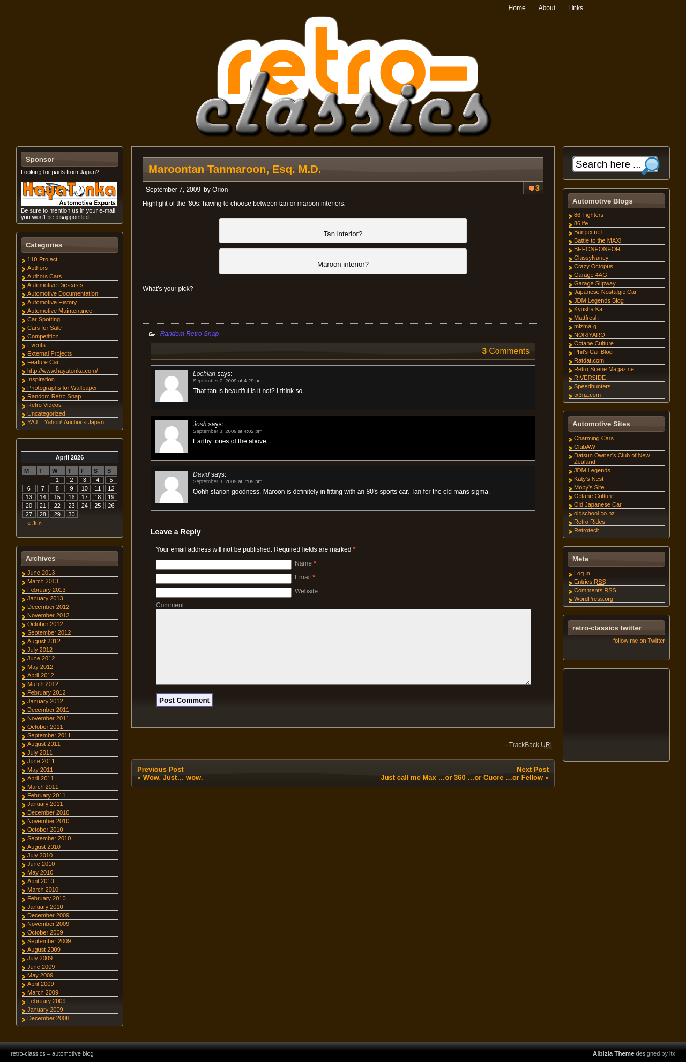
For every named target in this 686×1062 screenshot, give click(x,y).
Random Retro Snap (189, 333)
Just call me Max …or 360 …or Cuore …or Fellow (462, 790)
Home (517, 8)
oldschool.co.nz (594, 513)
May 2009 (40, 975)
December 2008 (48, 1018)
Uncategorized (46, 413)
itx (672, 1053)
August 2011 (44, 744)
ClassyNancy (591, 257)
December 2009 (48, 915)
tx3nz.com (587, 394)
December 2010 (48, 812)
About (547, 8)
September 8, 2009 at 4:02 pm (228, 431)
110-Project (42, 259)
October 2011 (45, 727)
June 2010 (41, 864)
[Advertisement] (616, 716)
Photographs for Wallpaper (62, 388)
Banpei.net (588, 232)
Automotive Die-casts (55, 285)
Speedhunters (592, 386)
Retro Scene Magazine (604, 369)
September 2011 (49, 735)
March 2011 (42, 787)
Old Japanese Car (598, 504)
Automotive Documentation (62, 293)
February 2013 (46, 589)
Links (575, 8)
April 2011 (40, 778)
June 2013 (41, 572)
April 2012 (40, 675)
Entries (590, 581)
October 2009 (45, 932)
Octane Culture (594, 343)
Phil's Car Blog (593, 352)
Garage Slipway (595, 283)
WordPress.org (593, 599)
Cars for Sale (44, 328)
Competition (43, 336)
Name (305, 563)
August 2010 (44, 846)
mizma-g (585, 326)
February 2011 (46, 795)
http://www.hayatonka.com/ (62, 370)
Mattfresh (586, 317)
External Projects (49, 353)
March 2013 (42, 581)
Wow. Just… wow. (173, 790)
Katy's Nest (588, 479)
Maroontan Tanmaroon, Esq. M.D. (235, 169)
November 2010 (48, 821)
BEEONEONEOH (597, 249)
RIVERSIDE (590, 377)
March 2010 (42, 889)
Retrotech (587, 530)
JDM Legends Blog (599, 300)
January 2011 (45, 804)
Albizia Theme (614, 1053)
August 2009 (44, 949)
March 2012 (42, 684)
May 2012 (40, 667)
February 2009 (46, 1001)
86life (581, 223)
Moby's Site (589, 487)
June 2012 (41, 658)
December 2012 (48, 607)
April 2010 (40, 881)
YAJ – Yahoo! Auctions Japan (65, 422)
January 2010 (45, 906)
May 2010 (40, 872)
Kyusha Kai (589, 309)
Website (306, 591)
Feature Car (43, 362)
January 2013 (45, 598)
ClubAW (584, 446)
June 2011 (41, 761)
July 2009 (40, 958)
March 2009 (42, 992)
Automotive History (52, 302)
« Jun (34, 523)
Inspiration (41, 379)
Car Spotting (43, 319)
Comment (170, 605)
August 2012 (44, 641)
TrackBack (530, 758)
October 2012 (45, 624)
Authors (37, 268)
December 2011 (48, 709)
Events (36, 345)
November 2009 (48, 924)
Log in (582, 573)
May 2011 (40, 769)
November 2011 (48, 718)
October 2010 (45, 829)
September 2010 (49, 838)
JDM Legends (592, 470)
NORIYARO (589, 335)
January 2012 (45, 701)
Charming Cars (594, 438)
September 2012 (49, 632)
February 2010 (46, 898)
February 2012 (46, 692)
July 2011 (40, 752)
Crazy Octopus (593, 266)
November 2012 (48, 615)
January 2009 (45, 1009)
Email (305, 577)
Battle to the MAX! (598, 240)
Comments (595, 590)
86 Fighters (588, 215)
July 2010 (40, 855)
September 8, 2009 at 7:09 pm (228, 481)
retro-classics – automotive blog (52, 1053)
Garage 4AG (590, 275)
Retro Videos (44, 405)
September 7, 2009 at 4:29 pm (228, 380)
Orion (220, 189)
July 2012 (40, 649)
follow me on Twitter (639, 640)
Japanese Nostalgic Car (605, 292)
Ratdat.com (589, 360)
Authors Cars (44, 276)
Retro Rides (589, 521)
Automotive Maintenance (59, 310)
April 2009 (40, 984)
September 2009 (49, 941)
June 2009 (41, 966)
